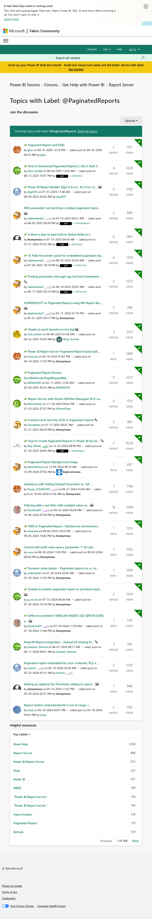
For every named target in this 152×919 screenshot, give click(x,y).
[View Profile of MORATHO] (34, 382)
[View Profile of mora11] (32, 668)
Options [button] (130, 121)
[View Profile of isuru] (31, 552)
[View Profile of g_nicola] (33, 599)
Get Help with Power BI (83, 84)
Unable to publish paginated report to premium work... (65, 589)
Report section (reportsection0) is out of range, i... (57, 705)
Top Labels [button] (20, 734)
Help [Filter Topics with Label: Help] (16, 771)
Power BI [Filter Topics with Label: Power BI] (19, 779)
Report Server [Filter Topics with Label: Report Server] (22, 753)
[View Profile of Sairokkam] (34, 424)
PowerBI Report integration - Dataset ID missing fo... (59, 642)
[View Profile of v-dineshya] (75, 244)
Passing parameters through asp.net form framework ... (65, 276)
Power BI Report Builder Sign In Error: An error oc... (63, 187)
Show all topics (87, 131)
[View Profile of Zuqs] (30, 710)
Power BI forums (25, 84)
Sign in (107, 49)
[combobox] (100, 58)
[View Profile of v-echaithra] (76, 175)
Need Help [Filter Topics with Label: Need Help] (20, 744)
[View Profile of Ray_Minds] (34, 446)
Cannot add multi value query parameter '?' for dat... (59, 547)
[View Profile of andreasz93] (35, 573)
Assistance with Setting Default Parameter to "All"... (58, 484)
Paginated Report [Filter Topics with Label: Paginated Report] (25, 823)
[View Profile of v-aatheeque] (76, 450)
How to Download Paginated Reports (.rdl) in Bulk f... (63, 166)
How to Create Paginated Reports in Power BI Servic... (64, 441)
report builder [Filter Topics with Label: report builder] (22, 814)
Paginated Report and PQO (46, 145)
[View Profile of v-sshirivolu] (79, 265)
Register (92, 49)
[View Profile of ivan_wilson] (35, 334)
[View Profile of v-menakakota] (81, 223)
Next (135, 841)
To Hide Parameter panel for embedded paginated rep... (66, 255)
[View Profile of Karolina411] (35, 510)
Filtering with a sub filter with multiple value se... (57, 505)
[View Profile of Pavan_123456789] (39, 489)
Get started (76, 69)
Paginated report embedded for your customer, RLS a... (61, 663)
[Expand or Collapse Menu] (5, 41)
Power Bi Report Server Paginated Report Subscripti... (64, 351)
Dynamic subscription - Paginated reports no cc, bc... (63, 568)
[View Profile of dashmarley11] (36, 313)
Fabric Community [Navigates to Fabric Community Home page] (45, 30)
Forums (51, 84)
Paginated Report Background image (53, 462)
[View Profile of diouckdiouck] (36, 466)
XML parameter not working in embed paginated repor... (62, 208)
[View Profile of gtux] (30, 150)
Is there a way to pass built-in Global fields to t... (60, 234)
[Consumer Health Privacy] (51, 906)
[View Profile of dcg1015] (33, 191)
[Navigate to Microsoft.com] (14, 31)
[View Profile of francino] (33, 356)
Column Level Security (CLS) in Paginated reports (61, 420)
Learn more (11, 19)
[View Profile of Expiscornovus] (72, 471)
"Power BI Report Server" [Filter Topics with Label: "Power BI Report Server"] (30, 797)
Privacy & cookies (12, 885)
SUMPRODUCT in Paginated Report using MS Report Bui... (63, 303)
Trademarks (9, 898)
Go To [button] (132, 49)
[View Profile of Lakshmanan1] (36, 218)
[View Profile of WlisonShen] (35, 404)
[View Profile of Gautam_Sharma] (38, 647)
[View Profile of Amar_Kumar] (71, 339)
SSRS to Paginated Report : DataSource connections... (64, 526)
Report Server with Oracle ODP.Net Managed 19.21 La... (65, 399)
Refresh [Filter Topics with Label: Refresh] (18, 832)
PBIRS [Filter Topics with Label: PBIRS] (17, 788)
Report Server (121, 84)
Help (119, 49)
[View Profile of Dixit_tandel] (35, 171)
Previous (106, 841)
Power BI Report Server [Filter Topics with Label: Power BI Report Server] (29, 762)
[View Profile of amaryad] (33, 531)
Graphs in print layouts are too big (51, 329)
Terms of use (9, 892)
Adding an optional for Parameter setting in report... (59, 684)
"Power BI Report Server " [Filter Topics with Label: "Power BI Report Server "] (30, 805)
